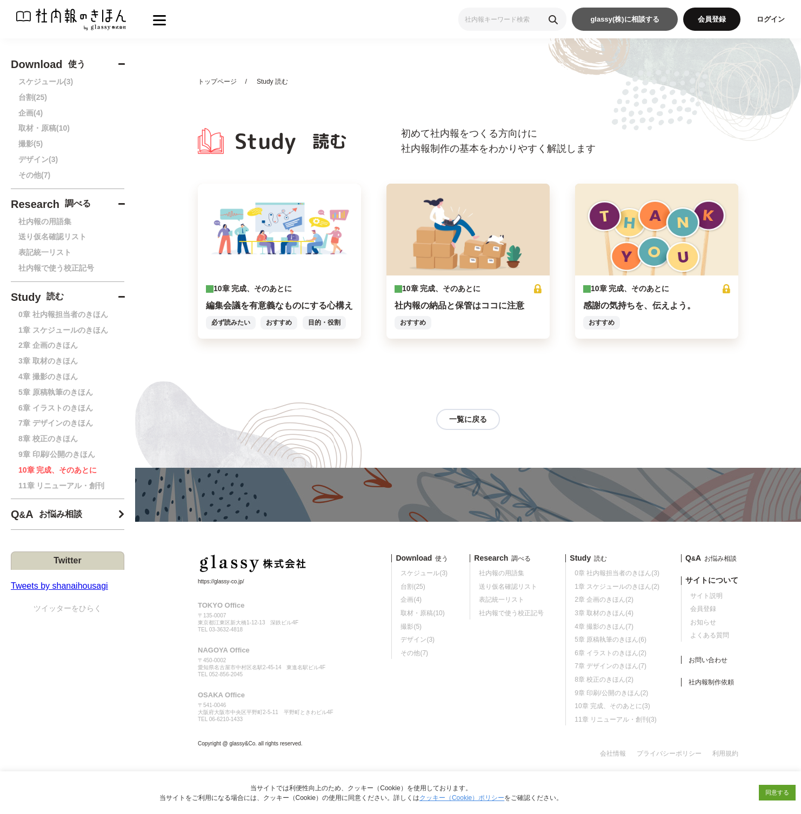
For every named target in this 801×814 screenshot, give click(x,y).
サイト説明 (706, 596)
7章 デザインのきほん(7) (610, 666)
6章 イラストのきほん (55, 407)
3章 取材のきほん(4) (604, 613)
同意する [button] (777, 792)
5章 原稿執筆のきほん (55, 392)
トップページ (217, 81)
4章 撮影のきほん (48, 376)
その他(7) (34, 175)
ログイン (771, 19)
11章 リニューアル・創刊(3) (615, 719)
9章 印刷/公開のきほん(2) (611, 693)
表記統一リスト (44, 252)
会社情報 (613, 753)
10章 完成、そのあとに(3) (612, 706)
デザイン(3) (38, 159)
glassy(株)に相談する (624, 19)
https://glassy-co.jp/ (221, 581)
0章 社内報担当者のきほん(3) (617, 573)
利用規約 (725, 753)
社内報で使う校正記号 (56, 268)
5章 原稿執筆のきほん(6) (610, 639)
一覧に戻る (468, 419)
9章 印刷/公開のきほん (56, 454)
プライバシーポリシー (669, 753)
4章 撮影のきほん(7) (604, 626)
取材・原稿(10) (44, 128)
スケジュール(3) (45, 81)
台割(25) (32, 97)
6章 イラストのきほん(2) (610, 653)
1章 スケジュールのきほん (63, 330)
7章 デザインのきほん (55, 423)
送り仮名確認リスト (52, 236)
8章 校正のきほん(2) (604, 679)
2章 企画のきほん (48, 345)
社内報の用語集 (44, 221)
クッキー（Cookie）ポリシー (461, 798)
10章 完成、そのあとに (57, 470)
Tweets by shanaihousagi (59, 585)
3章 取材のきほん (48, 360)
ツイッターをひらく (68, 608)
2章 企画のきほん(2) (604, 599)
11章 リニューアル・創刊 (61, 485)
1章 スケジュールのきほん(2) (617, 586)
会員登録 (712, 19)
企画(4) (30, 113)
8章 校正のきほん (48, 438)
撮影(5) (30, 143)
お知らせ (703, 622)
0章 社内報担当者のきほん (63, 314)
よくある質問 (709, 635)
